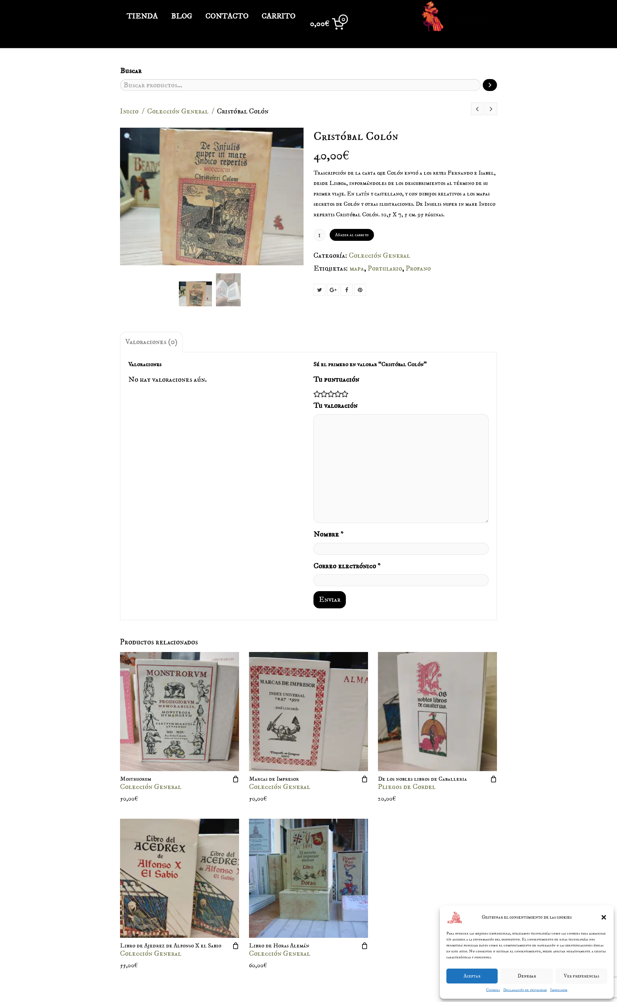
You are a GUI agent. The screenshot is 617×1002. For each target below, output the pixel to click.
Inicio (129, 111)
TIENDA (142, 16)
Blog (181, 16)
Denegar (526, 976)
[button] (603, 917)
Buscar (131, 71)
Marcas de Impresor (274, 779)
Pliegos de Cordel (406, 787)
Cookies (493, 989)
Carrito (278, 16)
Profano (418, 268)
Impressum (558, 989)
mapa (357, 268)
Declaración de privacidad (525, 989)
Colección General (177, 111)
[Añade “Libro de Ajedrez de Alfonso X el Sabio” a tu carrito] (235, 946)
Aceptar (472, 976)
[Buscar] (490, 85)
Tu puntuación (336, 379)
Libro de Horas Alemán (279, 945)
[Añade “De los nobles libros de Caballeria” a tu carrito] (493, 779)
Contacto (226, 16)
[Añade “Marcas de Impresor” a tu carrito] (364, 779)
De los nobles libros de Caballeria (422, 779)
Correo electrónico (347, 566)
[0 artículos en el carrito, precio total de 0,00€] (329, 24)
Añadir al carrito (352, 235)
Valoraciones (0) (151, 342)
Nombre (328, 534)
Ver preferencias (581, 976)
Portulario (385, 268)
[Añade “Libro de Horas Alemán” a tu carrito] (364, 946)
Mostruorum (135, 779)
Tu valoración (335, 406)
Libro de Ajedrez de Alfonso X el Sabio (170, 945)
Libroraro (458, 16)
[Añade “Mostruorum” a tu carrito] (235, 779)
